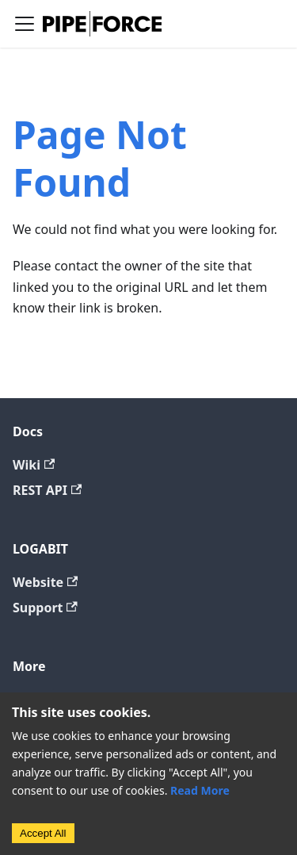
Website (45, 582)
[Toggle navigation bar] (24, 24)
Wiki (34, 465)
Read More (200, 790)
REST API (47, 490)
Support (45, 607)
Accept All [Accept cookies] (43, 833)
